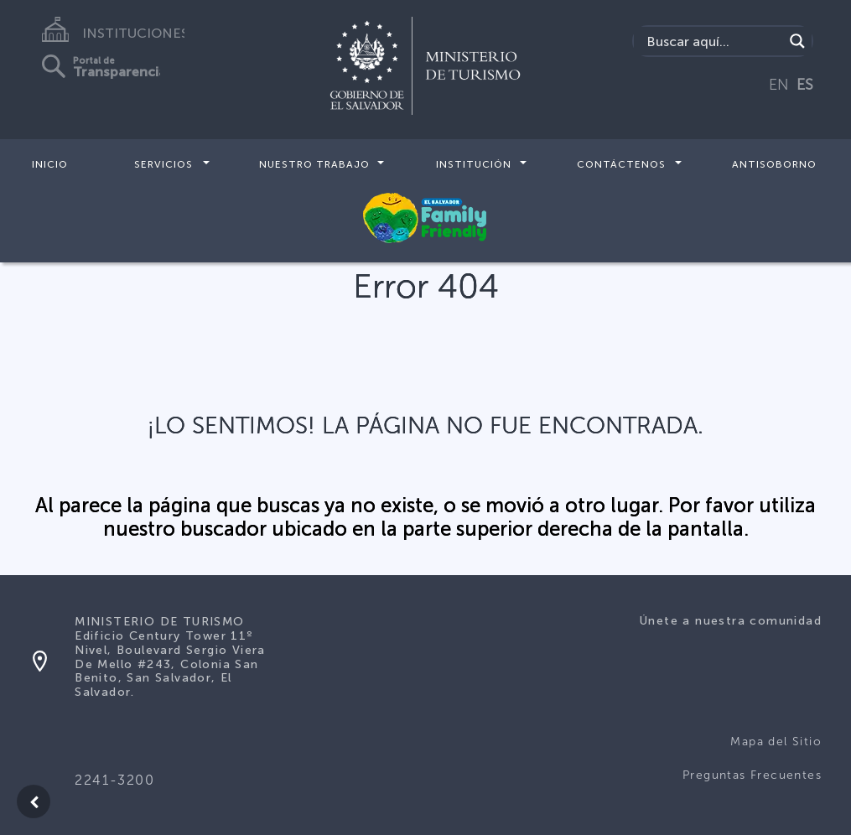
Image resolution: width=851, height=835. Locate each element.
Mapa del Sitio (776, 741)
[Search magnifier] (797, 41)
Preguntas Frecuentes (752, 775)
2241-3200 (114, 780)
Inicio (50, 164)
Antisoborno (774, 164)
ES (805, 84)
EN (779, 84)
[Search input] (712, 41)
